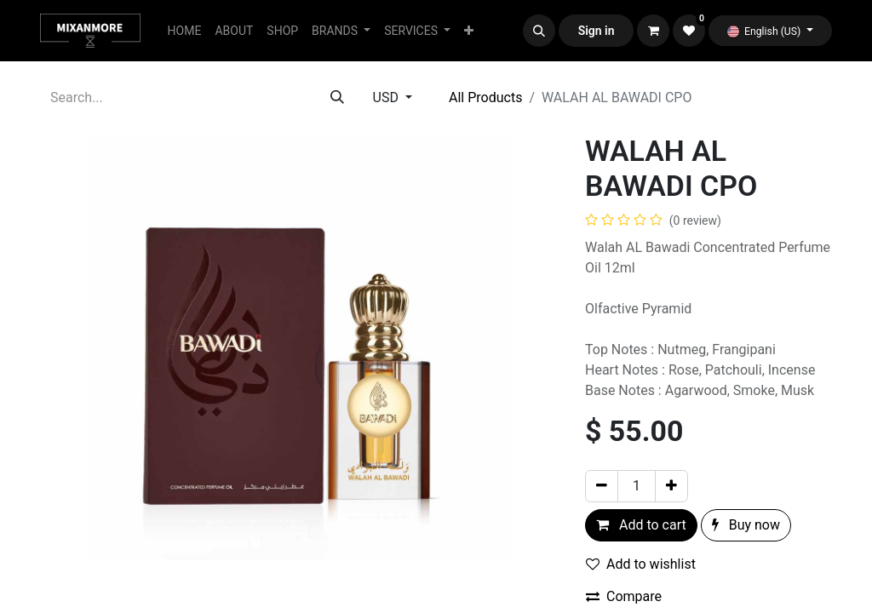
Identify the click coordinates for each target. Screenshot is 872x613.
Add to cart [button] (641, 525)
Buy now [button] (746, 525)
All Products (485, 97)
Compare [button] (624, 596)
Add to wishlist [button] (641, 564)
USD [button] (387, 97)
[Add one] (671, 486)
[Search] (337, 98)
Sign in (596, 30)
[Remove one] (601, 486)
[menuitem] (185, 31)
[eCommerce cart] (653, 30)
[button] (539, 30)
